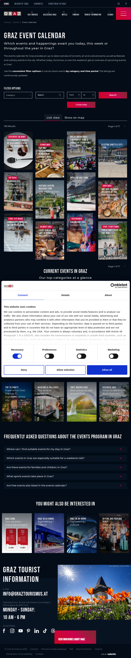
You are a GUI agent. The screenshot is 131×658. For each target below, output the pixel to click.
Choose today (81, 104)
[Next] (124, 126)
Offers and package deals (112, 520)
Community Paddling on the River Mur (17, 223)
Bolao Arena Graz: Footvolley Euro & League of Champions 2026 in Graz (80, 140)
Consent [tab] (23, 295)
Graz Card (10, 518)
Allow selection (65, 369)
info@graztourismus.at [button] (25, 593)
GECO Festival (14, 180)
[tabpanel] (65, 196)
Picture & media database (53, 648)
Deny (24, 369)
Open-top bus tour (79, 177)
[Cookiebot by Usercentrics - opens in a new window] (113, 285)
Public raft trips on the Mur (111, 231)
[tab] (53, 117)
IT (126, 3)
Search (113, 95)
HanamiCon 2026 (78, 221)
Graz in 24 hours (46, 518)
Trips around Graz (79, 386)
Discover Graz (109, 386)
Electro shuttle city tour (111, 146)
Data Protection (84, 648)
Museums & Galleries (48, 386)
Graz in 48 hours (78, 518)
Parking (76, 13)
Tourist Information (92, 13)
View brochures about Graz (69, 639)
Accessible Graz (49, 13)
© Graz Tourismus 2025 (15, 648)
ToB (71, 648)
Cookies (40, 652)
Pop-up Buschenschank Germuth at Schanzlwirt (46, 152)
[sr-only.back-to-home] (14, 13)
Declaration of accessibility (20, 652)
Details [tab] (65, 295)
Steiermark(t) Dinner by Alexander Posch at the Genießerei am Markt (18, 144)
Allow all (107, 369)
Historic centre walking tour (46, 187)
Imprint (99, 648)
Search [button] (110, 13)
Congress (38, 3)
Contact (34, 648)
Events (16, 22)
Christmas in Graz (57, 3)
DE (119, 3)
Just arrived (33, 13)
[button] (4, 630)
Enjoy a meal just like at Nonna (47, 231)
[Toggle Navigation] (123, 13)
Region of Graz (21, 3)
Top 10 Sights (11, 386)
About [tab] (108, 295)
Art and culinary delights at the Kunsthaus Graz (109, 191)
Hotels (64, 13)
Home (6, 3)
